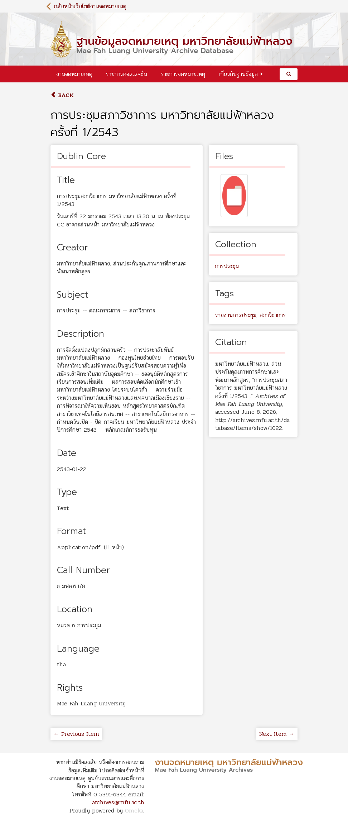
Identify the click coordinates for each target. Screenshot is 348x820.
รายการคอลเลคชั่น (126, 73)
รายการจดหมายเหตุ (183, 73)
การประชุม (227, 266)
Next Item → (277, 733)
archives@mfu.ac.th (118, 802)
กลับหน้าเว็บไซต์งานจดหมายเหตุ (90, 6)
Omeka (134, 810)
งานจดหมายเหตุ (74, 73)
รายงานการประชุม (235, 315)
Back (62, 95)
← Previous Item (76, 733)
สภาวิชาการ (273, 315)
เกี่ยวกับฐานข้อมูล (238, 73)
